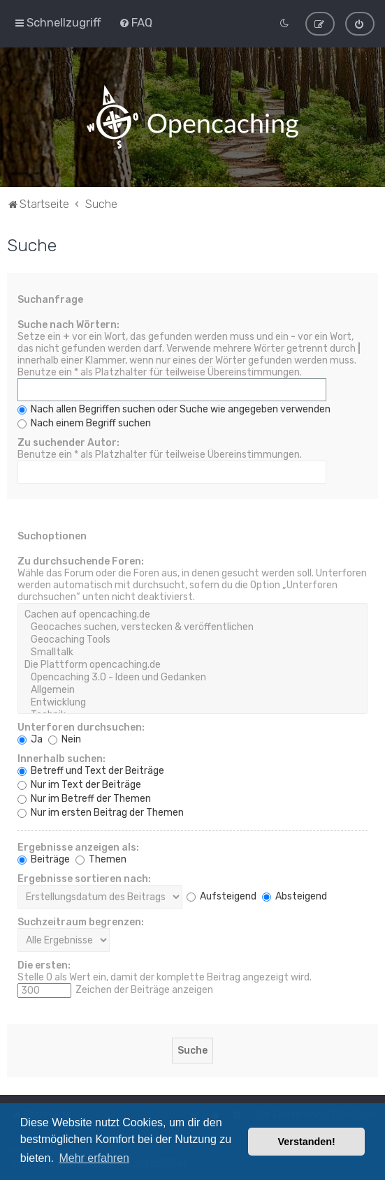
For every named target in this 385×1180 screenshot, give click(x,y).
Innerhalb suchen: (61, 758)
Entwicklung (192, 702)
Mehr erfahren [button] (94, 1158)
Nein (64, 739)
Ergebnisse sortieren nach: (84, 878)
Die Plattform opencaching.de (192, 664)
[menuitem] (135, 22)
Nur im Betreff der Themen (84, 798)
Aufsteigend (221, 896)
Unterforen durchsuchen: (81, 727)
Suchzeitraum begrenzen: (80, 921)
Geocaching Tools (192, 639)
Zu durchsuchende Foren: (80, 561)
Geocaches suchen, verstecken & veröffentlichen (192, 626)
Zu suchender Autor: (68, 442)
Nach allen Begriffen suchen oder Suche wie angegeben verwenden (173, 409)
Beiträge (43, 859)
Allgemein (192, 689)
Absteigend (294, 896)
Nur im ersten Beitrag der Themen (100, 812)
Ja (30, 739)
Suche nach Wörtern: (68, 324)
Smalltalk (192, 651)
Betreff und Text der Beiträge (90, 770)
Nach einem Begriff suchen (84, 422)
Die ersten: (44, 965)
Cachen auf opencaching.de (192, 614)
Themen (100, 859)
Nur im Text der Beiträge (79, 784)
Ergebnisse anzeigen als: (78, 847)
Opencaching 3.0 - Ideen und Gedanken (192, 677)
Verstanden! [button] (306, 1141)
